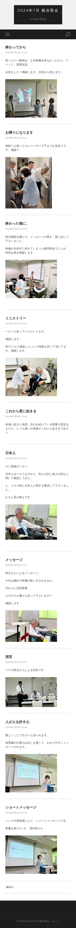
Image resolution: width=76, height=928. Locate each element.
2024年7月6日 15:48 (16, 416)
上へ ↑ (56, 921)
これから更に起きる (20, 411)
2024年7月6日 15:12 (16, 662)
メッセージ (14, 560)
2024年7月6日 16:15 (16, 137)
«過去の (9, 887)
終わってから (15, 47)
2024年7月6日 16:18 (16, 52)
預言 (8, 657)
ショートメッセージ (20, 807)
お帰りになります (19, 132)
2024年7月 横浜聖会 (38, 10)
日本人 (10, 453)
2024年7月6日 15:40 (16, 458)
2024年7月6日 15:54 (16, 323)
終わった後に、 (17, 223)
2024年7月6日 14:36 (16, 812)
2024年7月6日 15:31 (16, 565)
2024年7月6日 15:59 (16, 228)
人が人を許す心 (17, 722)
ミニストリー (15, 318)
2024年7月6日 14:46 (16, 727)
